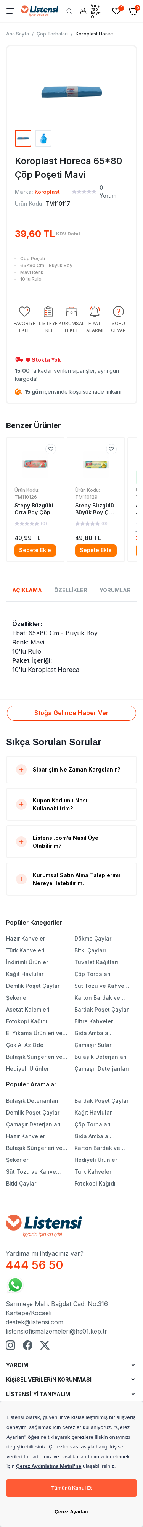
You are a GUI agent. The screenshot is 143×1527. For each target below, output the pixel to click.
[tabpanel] (71, 646)
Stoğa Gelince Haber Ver (71, 713)
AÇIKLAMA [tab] (27, 590)
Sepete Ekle (35, 550)
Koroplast (47, 191)
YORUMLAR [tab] (115, 590)
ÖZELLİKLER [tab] (70, 590)
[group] (24, 320)
